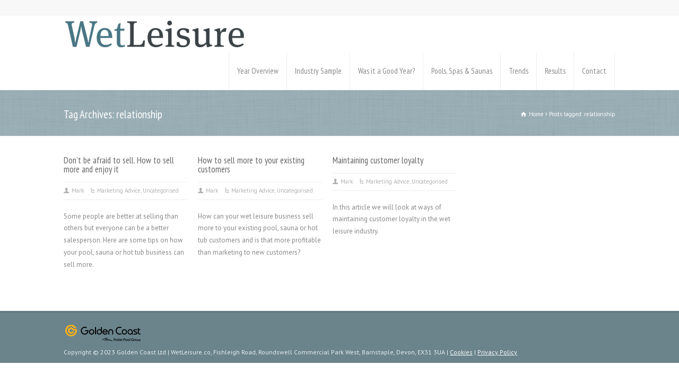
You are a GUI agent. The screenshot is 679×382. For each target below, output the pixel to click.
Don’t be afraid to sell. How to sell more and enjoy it (119, 164)
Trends (518, 71)
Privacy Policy (497, 352)
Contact (594, 71)
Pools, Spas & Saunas (461, 71)
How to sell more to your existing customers (251, 164)
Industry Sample (318, 71)
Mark (78, 190)
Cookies (461, 352)
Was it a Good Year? (386, 71)
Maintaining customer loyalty (378, 160)
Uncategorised (161, 190)
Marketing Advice (119, 190)
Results (555, 71)
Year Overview (257, 71)
